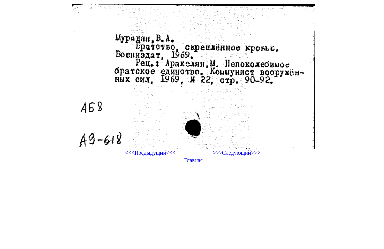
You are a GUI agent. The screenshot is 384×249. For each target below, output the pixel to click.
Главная (193, 160)
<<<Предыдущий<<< (150, 153)
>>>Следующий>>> (236, 153)
